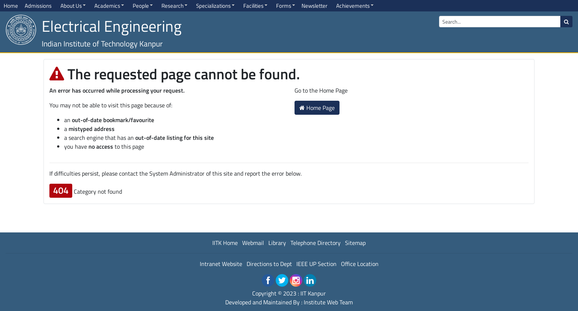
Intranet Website (221, 263)
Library (277, 242)
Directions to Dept (269, 263)
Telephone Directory (315, 242)
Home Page (317, 107)
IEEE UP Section (316, 263)
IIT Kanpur (313, 293)
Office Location (360, 263)
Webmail (253, 242)
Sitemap (355, 242)
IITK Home (225, 242)
